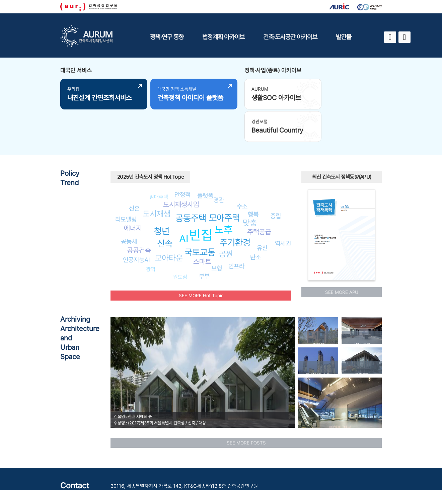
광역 (150, 234)
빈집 (201, 200)
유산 (262, 213)
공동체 (129, 206)
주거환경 (235, 207)
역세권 (283, 208)
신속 (164, 208)
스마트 (202, 227)
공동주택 (190, 183)
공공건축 (139, 215)
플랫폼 (205, 160)
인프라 (236, 231)
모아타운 (169, 223)
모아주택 (224, 183)
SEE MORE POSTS (246, 407)
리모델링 (126, 184)
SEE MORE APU (341, 257)
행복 (253, 179)
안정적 (182, 159)
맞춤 (250, 188)
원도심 (180, 242)
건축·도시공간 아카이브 (290, 36)
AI (184, 203)
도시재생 (157, 178)
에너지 (133, 193)
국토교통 (200, 217)
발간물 (343, 36)
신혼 (134, 173)
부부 (204, 241)
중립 (275, 180)
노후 (224, 194)
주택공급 (259, 197)
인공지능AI (136, 225)
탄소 (255, 222)
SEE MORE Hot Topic (201, 260)
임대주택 (158, 162)
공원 (226, 219)
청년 (161, 196)
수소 (242, 171)
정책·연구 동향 (166, 36)
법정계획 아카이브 (223, 36)
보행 (216, 233)
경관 (218, 165)
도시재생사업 (181, 169)
